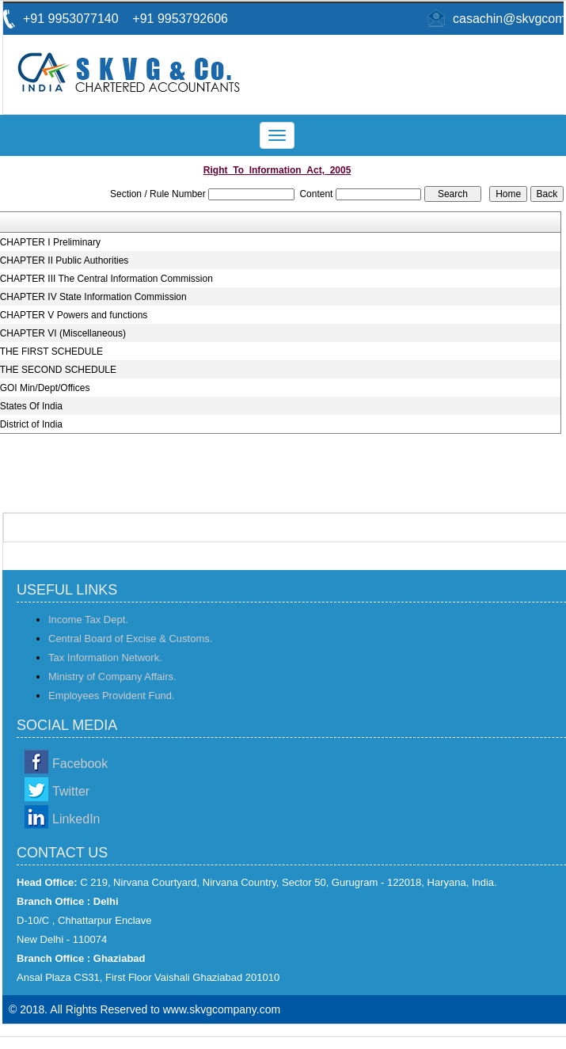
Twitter (70, 791)
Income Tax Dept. (88, 619)
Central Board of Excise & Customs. (130, 638)
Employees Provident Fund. (111, 695)
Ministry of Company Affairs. (112, 676)
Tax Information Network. (105, 657)
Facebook (80, 763)
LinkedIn (76, 819)
